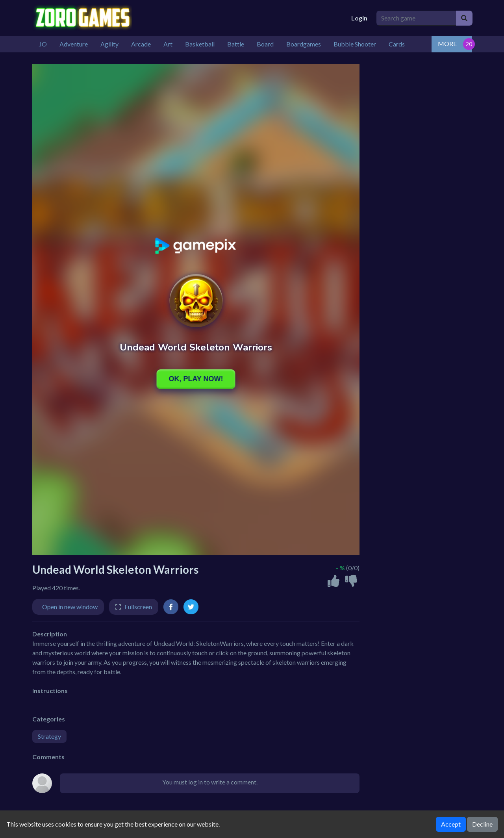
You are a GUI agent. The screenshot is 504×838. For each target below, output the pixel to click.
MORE (447, 43)
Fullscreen (138, 606)
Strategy (49, 736)
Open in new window (70, 606)
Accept (451, 824)
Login (359, 18)
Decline (482, 824)
